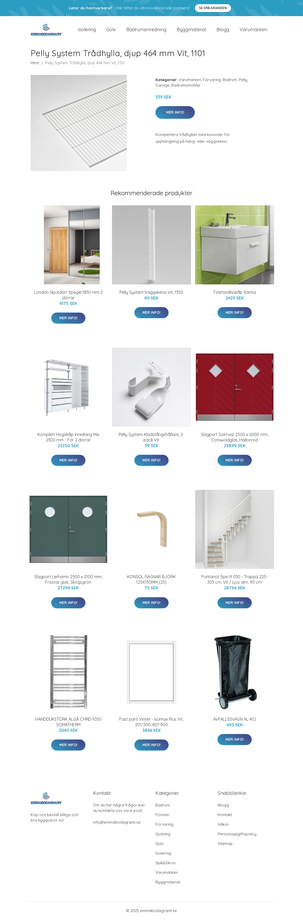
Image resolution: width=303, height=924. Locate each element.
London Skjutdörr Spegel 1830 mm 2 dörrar (68, 299)
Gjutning (162, 838)
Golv (111, 32)
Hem (35, 67)
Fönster (162, 819)
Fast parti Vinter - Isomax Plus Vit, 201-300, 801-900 (151, 726)
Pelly (243, 84)
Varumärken (253, 32)
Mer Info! (175, 116)
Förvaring (212, 84)
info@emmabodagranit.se (117, 826)
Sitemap (225, 847)
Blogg (222, 32)
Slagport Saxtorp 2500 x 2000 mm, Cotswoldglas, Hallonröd (234, 441)
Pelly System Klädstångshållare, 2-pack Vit (151, 441)
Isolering (87, 32)
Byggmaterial (191, 32)
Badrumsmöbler (186, 89)
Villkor (223, 828)
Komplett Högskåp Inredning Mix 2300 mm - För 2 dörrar (68, 441)
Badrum (230, 84)
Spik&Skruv (165, 867)
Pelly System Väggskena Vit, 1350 (151, 296)
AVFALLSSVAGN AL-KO (234, 723)
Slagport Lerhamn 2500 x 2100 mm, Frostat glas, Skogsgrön (68, 584)
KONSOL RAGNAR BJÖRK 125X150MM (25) (151, 584)
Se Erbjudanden (213, 8)
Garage (162, 89)
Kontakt (225, 819)
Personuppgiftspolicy (237, 838)
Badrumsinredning (146, 32)
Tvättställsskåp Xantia (234, 296)
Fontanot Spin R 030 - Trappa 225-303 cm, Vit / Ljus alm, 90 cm (234, 584)
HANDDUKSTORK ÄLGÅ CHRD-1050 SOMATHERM (68, 726)
